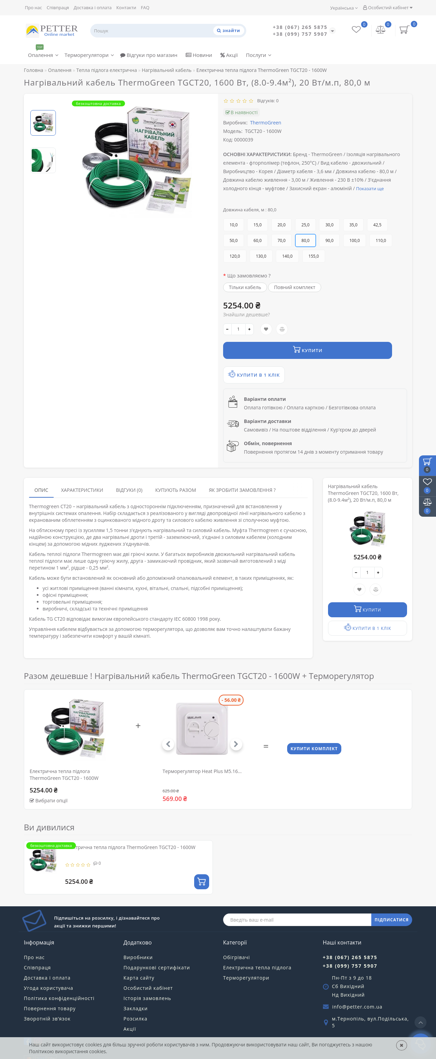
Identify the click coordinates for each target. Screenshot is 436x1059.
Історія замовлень (147, 981)
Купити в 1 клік (327, 353)
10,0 (234, 225)
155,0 (314, 256)
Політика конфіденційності (59, 981)
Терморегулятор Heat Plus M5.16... (202, 754)
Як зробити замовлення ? (242, 472)
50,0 (234, 240)
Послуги (258, 54)
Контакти (126, 7)
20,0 (282, 225)
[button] (232, 727)
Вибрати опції (51, 783)
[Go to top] (420, 1022)
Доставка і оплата (93, 7)
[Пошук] (225, 30)
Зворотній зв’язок (47, 1001)
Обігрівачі (236, 940)
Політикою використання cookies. (68, 1051)
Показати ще (370, 188)
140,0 (287, 256)
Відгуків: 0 (267, 100)
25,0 (305, 225)
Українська (344, 8)
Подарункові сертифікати (157, 950)
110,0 (381, 240)
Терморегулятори (89, 54)
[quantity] (238, 329)
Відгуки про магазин (148, 54)
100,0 (354, 240)
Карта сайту (139, 960)
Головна (33, 70)
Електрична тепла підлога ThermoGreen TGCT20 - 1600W (130, 830)
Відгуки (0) (129, 472)
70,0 (282, 240)
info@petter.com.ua (357, 989)
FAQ (145, 7)
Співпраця (58, 7)
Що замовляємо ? (248, 275)
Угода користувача (48, 970)
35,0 (353, 225)
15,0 (257, 225)
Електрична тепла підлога (257, 950)
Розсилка (135, 1001)
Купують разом (175, 472)
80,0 (305, 240)
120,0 (235, 256)
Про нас (33, 7)
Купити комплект (315, 732)
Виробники (138, 940)
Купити (255, 353)
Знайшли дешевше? (246, 314)
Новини (199, 54)
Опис (41, 472)
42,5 (377, 225)
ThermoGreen (265, 122)
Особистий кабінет (387, 7)
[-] (227, 329)
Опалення (43, 53)
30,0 (329, 225)
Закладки (136, 991)
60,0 (257, 240)
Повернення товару (50, 991)
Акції (229, 54)
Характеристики (82, 472)
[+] (249, 329)
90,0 (329, 240)
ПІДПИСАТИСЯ (392, 902)
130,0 (261, 256)
